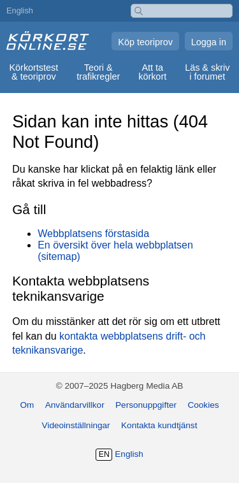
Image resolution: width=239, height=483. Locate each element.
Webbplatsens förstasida (93, 233)
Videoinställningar (76, 425)
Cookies (203, 405)
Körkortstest (34, 72)
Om (27, 405)
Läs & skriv (207, 72)
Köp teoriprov (145, 42)
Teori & (98, 72)
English (19, 10)
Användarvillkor (75, 405)
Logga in (208, 42)
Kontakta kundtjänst (159, 425)
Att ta (152, 72)
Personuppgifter (146, 405)
